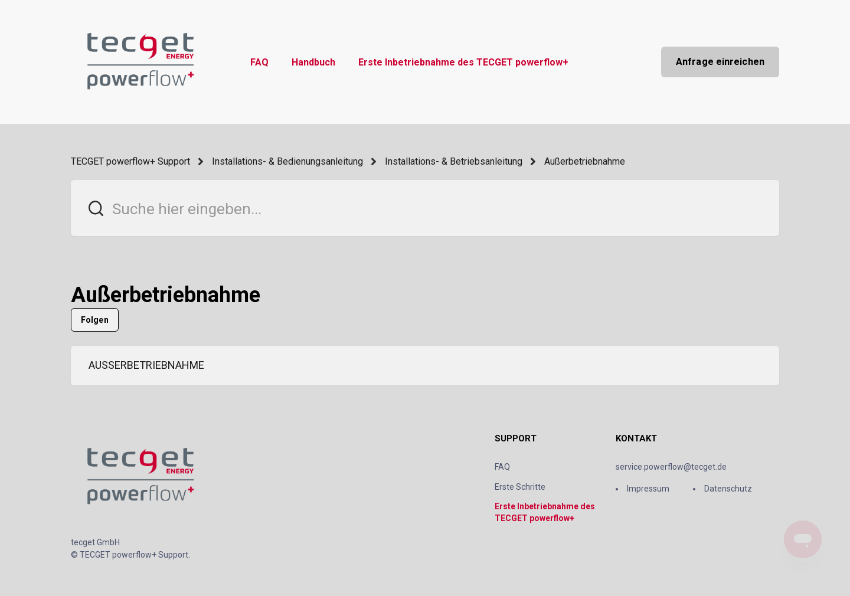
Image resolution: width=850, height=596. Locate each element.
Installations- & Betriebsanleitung (453, 161)
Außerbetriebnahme (584, 161)
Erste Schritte (520, 487)
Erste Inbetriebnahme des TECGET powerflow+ (463, 62)
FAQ (259, 62)
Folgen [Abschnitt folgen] (95, 320)
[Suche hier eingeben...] (425, 208)
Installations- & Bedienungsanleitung (287, 161)
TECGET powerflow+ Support (130, 161)
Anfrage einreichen (720, 61)
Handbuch (313, 62)
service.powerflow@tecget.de (671, 466)
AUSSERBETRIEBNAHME (146, 365)
